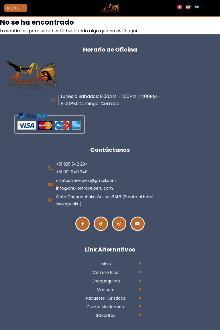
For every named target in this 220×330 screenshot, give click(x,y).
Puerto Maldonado (105, 307)
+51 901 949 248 (72, 172)
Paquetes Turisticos (105, 298)
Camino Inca (106, 272)
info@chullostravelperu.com (84, 188)
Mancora (106, 289)
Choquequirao (105, 281)
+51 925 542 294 (72, 164)
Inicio (106, 264)
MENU (15, 8)
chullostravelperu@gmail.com (86, 180)
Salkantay (105, 315)
